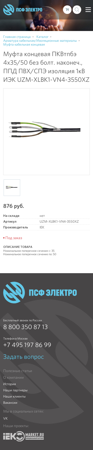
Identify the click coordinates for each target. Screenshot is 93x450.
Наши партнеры (15, 390)
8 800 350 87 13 (25, 327)
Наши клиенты (14, 396)
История (9, 384)
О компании (13, 377)
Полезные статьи (17, 370)
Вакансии (10, 403)
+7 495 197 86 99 (27, 345)
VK (5, 418)
